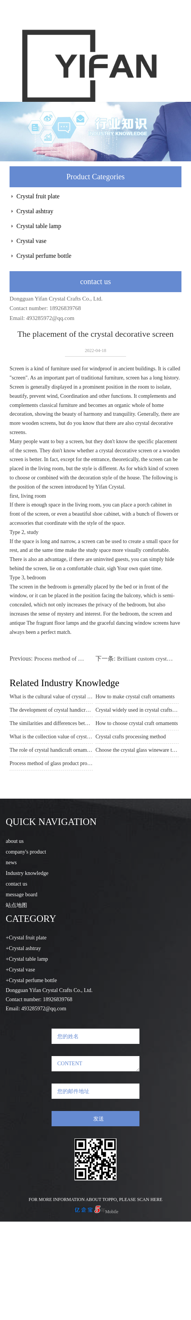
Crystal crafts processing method (131, 737)
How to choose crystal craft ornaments (137, 723)
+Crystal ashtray (23, 948)
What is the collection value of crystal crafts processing (51, 737)
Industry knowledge (27, 873)
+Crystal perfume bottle (31, 980)
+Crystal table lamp (27, 959)
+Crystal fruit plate (26, 938)
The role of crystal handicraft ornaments (51, 750)
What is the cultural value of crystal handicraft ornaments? (51, 696)
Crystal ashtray (34, 211)
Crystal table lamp (38, 226)
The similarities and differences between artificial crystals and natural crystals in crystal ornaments (51, 723)
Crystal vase (31, 241)
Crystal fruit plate (38, 196)
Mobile (111, 1211)
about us (15, 841)
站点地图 (16, 905)
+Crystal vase (20, 970)
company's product (26, 852)
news (11, 862)
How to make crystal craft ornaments (135, 696)
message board (21, 894)
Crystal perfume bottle (43, 255)
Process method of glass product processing (84, 659)
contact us (16, 884)
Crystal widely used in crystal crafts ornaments (137, 710)
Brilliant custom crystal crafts (151, 659)
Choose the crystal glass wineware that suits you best (137, 750)
